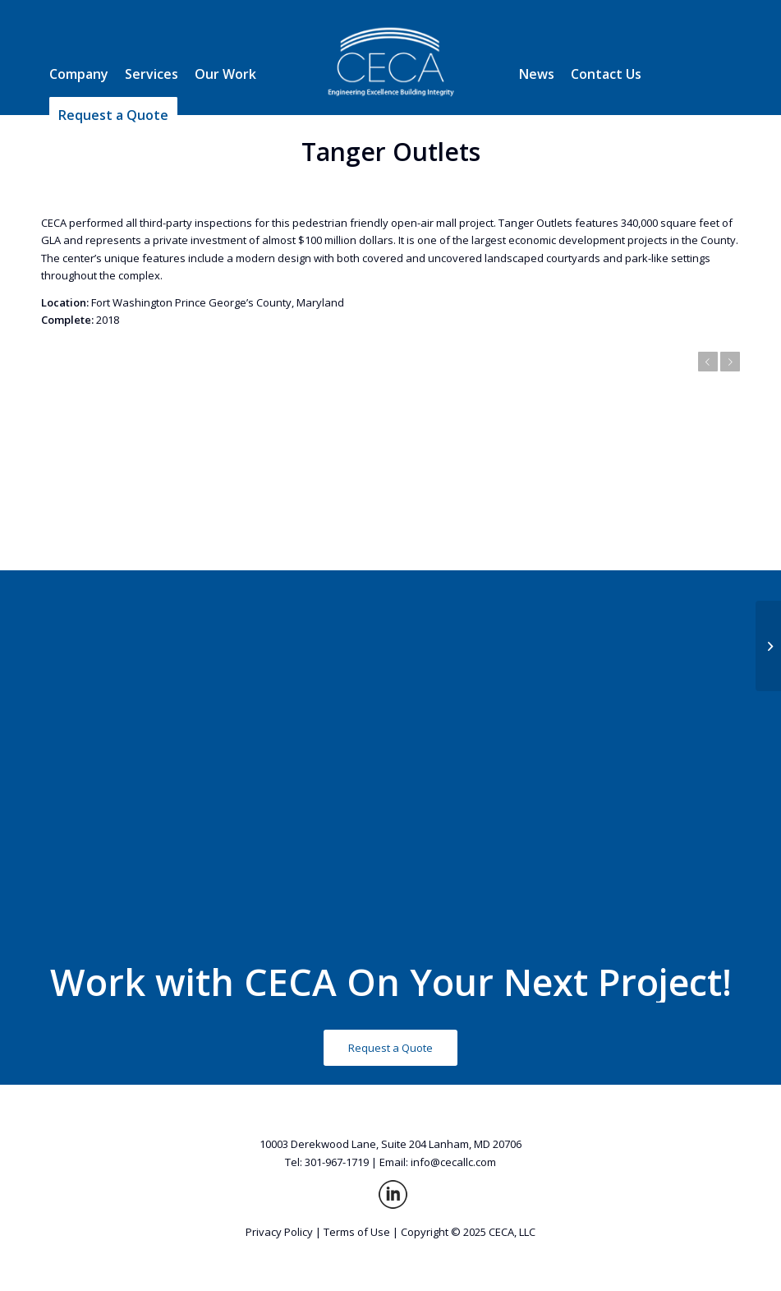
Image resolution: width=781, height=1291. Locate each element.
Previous (708, 361)
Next (730, 361)
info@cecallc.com (453, 1162)
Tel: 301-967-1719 (327, 1162)
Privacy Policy (279, 1231)
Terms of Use (357, 1231)
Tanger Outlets (390, 151)
